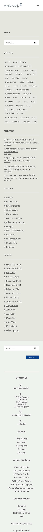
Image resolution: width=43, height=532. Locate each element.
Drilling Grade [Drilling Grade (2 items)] (10, 82)
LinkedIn (21, 424)
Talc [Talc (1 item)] (33, 117)
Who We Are (21, 439)
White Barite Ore (21, 491)
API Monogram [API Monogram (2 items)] (10, 66)
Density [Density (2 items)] (24, 78)
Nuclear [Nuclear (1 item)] (23, 98)
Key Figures (21, 445)
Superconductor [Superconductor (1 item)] (11, 117)
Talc (21, 516)
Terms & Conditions (26, 524)
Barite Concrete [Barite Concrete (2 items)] (24, 66)
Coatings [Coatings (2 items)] (15, 78)
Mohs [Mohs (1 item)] (15, 98)
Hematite (21, 506)
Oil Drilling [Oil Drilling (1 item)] (9, 102)
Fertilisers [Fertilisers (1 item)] (30, 82)
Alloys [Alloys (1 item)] (7, 62)
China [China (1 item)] (7, 78)
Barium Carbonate (21, 470)
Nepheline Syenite (21, 513)
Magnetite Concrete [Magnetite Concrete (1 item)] (12, 94)
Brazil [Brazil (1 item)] (33, 70)
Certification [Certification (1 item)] (30, 74)
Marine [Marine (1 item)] (7, 98)
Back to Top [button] (32, 357)
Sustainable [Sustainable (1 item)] (24, 117)
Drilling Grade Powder (21, 481)
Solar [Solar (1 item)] (28, 106)
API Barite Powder (22, 474)
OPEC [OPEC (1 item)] (18, 102)
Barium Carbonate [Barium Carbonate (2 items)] (11, 70)
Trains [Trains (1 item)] (7, 121)
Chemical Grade (21, 477)
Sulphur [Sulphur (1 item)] (20, 113)
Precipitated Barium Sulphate (21, 488)
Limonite (21, 509)
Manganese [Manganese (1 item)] (27, 94)
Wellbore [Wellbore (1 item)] (16, 121)
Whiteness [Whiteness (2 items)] (26, 121)
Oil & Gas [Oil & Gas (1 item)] (32, 98)
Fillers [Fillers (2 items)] (7, 86)
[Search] (21, 42)
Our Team (21, 442)
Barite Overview (21, 467)
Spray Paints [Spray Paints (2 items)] (21, 110)
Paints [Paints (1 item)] (33, 102)
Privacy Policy (15, 524)
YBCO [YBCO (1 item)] (34, 121)
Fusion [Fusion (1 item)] (15, 86)
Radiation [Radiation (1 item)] (19, 106)
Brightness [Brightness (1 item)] (9, 74)
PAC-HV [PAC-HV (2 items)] (25, 102)
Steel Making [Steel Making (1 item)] (9, 113)
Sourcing (21, 452)
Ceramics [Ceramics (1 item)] (19, 74)
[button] (37, 5)
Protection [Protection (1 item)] (9, 106)
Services (21, 449)
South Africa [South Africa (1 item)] (9, 110)
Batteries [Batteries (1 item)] (24, 70)
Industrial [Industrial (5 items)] (8, 90)
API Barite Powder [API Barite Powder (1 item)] (19, 62)
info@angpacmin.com (21, 415)
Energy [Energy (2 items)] (21, 82)
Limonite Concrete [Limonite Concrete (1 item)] (22, 90)
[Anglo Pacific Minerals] (13, 5)
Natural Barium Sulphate (21, 484)
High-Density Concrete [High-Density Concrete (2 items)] (29, 86)
